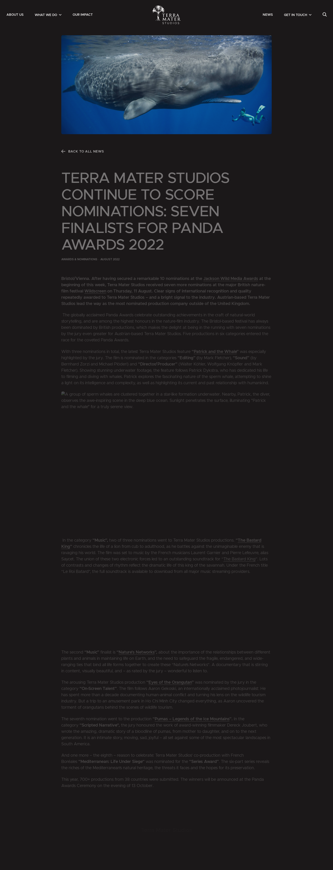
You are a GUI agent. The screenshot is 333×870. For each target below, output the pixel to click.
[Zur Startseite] (166, 15)
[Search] (325, 15)
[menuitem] (15, 15)
